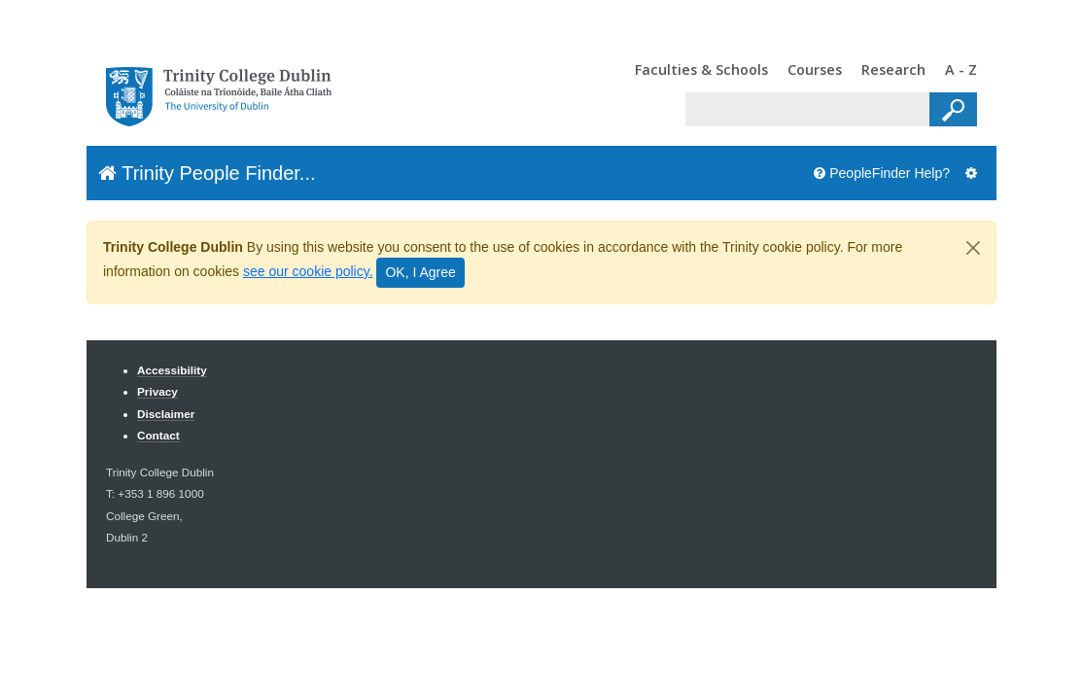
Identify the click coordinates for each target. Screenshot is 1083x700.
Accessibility (172, 370)
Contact (158, 435)
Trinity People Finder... (207, 173)
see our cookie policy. (308, 271)
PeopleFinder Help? (882, 173)
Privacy (157, 391)
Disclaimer (165, 413)
